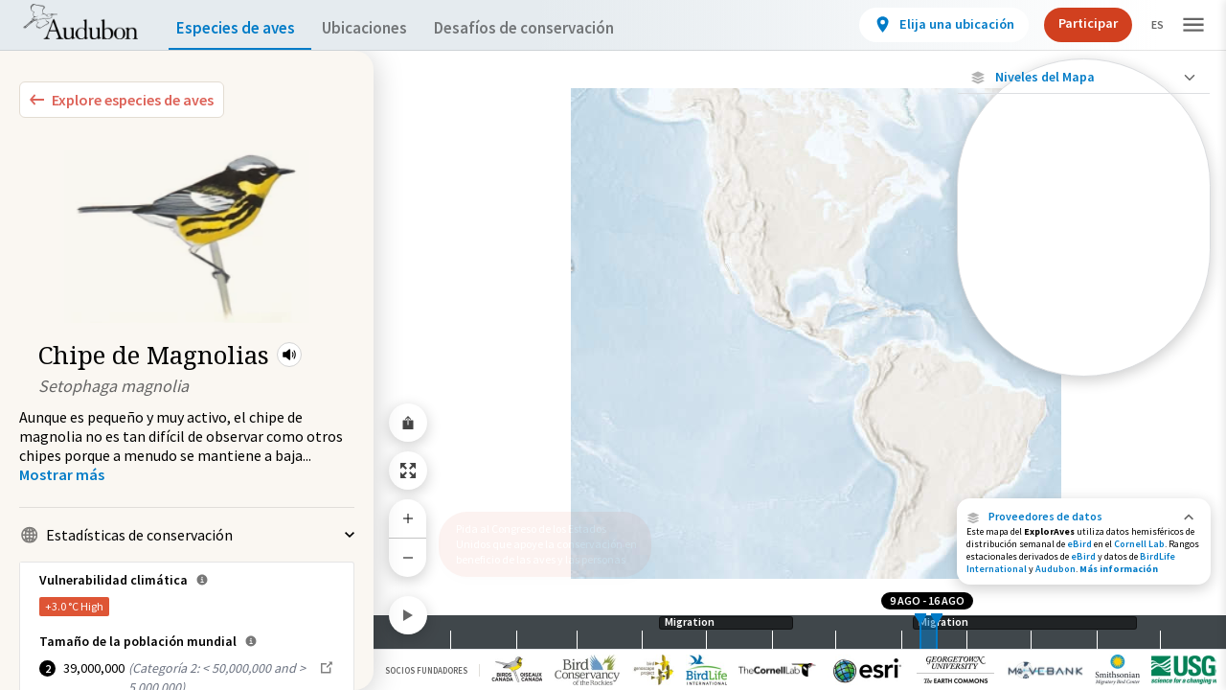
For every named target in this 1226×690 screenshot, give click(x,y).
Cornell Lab (1139, 544)
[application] (613, 345)
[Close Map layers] (1083, 77)
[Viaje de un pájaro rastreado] (1083, 252)
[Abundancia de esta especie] (1083, 308)
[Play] (408, 615)
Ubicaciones (381, 28)
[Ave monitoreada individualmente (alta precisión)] (1083, 202)
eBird (1079, 544)
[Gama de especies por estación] (1083, 364)
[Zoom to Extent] (408, 470)
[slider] (920, 632)
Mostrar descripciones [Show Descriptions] (1084, 381)
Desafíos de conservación (554, 28)
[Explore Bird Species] (121, 99)
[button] (289, 354)
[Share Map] (408, 422)
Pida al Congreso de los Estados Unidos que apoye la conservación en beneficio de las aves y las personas (539, 536)
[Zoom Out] (408, 557)
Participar (1071, 23)
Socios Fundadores (426, 670)
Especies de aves (240, 28)
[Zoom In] (408, 518)
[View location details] (927, 25)
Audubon (1055, 569)
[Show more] (61, 474)
